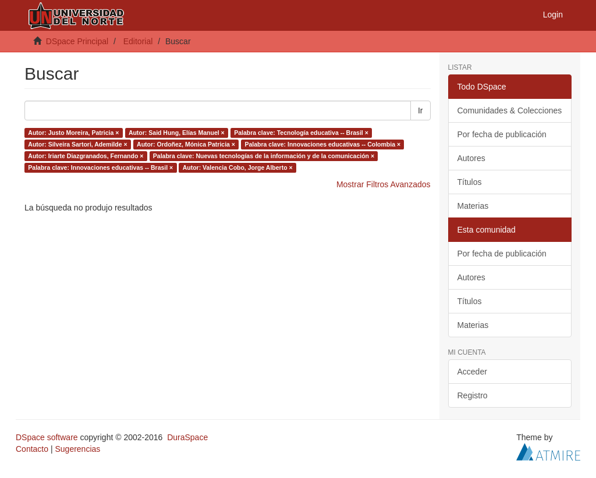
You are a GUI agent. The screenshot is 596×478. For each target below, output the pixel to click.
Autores (471, 158)
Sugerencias (77, 449)
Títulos (469, 182)
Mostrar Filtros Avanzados (383, 184)
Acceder (472, 371)
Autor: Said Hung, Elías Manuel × (177, 132)
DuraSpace (187, 437)
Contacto (32, 449)
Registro (472, 395)
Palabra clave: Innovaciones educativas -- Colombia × (322, 144)
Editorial (138, 41)
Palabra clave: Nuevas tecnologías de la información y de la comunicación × (263, 155)
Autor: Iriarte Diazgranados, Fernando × (85, 155)
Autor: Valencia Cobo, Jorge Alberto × (238, 167)
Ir (420, 110)
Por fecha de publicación (502, 134)
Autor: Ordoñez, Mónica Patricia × (186, 144)
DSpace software (47, 437)
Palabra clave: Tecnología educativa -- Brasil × (301, 132)
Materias (473, 206)
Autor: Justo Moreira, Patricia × (73, 132)
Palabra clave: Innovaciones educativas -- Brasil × (100, 167)
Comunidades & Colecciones (509, 110)
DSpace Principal (77, 41)
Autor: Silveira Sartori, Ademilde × (77, 144)
